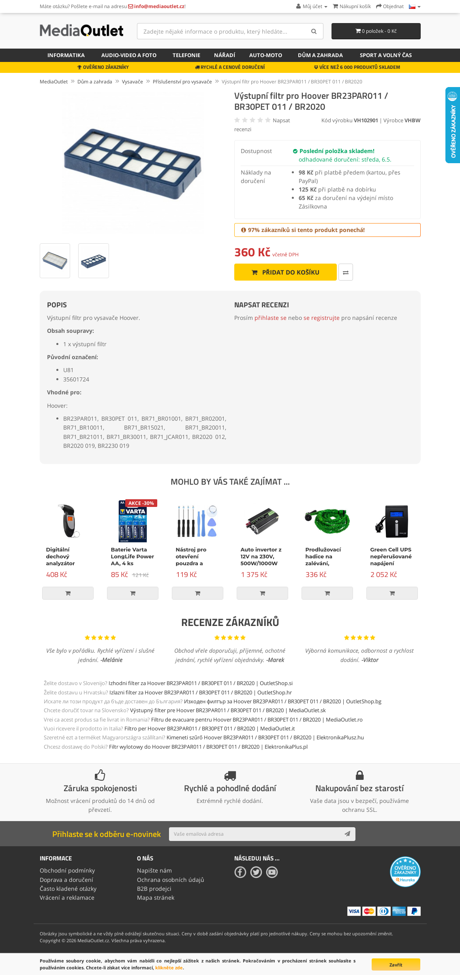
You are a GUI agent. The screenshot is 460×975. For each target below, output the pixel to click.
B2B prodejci (154, 888)
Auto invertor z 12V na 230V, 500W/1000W (261, 556)
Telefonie (186, 55)
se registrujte (322, 317)
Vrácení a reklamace (67, 897)
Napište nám (154, 870)
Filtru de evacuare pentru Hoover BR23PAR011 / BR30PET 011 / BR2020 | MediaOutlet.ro (257, 719)
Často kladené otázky (68, 888)
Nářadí (224, 55)
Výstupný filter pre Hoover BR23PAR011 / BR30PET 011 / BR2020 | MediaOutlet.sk (228, 710)
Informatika (66, 55)
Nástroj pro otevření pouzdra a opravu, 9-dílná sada (196, 563)
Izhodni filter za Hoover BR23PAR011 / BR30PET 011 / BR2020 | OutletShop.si (201, 683)
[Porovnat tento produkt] (345, 272)
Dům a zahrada (320, 55)
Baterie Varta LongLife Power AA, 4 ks (132, 556)
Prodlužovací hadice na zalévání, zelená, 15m (323, 559)
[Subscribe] (347, 834)
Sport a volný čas (386, 55)
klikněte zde (169, 967)
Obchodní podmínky (67, 870)
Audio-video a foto (128, 55)
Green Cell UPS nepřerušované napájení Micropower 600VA (391, 563)
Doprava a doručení (66, 879)
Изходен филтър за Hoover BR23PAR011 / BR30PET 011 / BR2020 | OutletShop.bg (282, 701)
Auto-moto (265, 55)
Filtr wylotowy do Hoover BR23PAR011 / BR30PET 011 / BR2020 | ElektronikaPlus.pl (208, 746)
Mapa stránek (155, 897)
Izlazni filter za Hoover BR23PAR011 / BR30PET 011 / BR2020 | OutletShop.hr (200, 692)
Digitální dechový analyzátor (60, 556)
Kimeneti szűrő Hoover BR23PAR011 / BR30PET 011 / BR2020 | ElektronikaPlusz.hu (265, 737)
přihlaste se (271, 317)
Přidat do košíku (285, 272)
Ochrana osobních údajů (170, 879)
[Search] (314, 31)
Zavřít (395, 965)
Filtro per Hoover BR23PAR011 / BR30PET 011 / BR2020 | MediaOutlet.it (209, 728)
